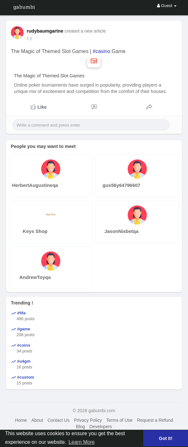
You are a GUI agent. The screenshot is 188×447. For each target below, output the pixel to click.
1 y (29, 38)
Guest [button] (167, 5)
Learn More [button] (82, 442)
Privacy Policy (88, 420)
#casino (101, 51)
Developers (100, 426)
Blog (80, 426)
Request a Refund (155, 420)
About (37, 420)
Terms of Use (119, 420)
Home (21, 420)
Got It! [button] (165, 438)
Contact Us (59, 420)
